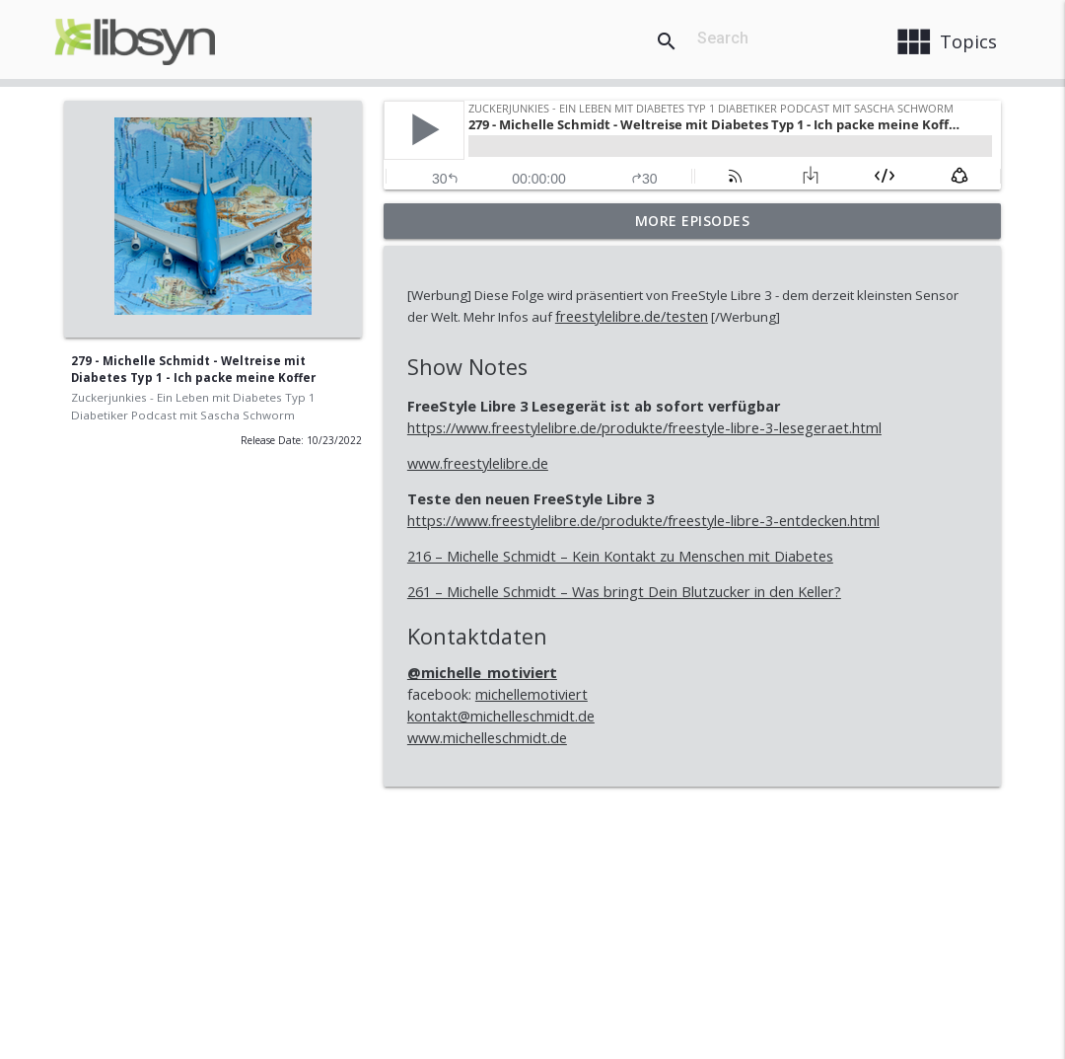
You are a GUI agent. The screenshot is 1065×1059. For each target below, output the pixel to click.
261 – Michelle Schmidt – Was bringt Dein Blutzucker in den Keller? (624, 591)
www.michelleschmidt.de (487, 737)
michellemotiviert (531, 694)
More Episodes (692, 220)
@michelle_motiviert (482, 672)
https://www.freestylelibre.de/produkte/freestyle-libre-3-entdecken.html (643, 520)
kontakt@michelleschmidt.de (501, 716)
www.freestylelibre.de (477, 463)
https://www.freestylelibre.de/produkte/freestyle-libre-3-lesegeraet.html (644, 427)
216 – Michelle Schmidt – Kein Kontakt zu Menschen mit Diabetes (620, 556)
